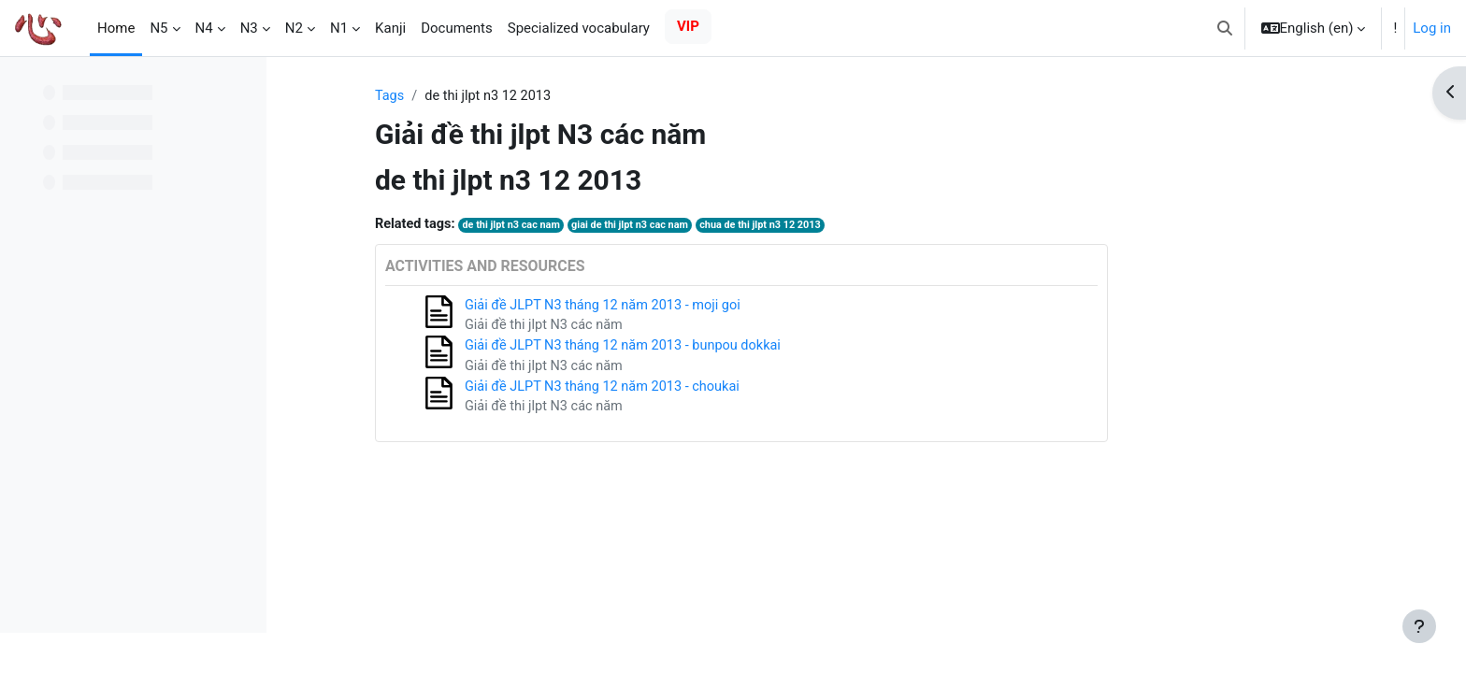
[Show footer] (1419, 626)
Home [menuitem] (116, 28)
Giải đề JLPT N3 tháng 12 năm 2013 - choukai (717, 390)
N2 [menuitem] (294, 28)
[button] (1225, 28)
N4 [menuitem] (204, 28)
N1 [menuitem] (339, 28)
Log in (1432, 28)
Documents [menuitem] (457, 28)
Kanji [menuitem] (390, 28)
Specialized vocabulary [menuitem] (579, 28)
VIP (688, 26)
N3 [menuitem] (249, 28)
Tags (500, 96)
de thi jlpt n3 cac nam (625, 227)
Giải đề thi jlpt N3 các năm (657, 328)
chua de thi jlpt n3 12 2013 (883, 227)
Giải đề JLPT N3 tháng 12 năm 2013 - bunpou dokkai (738, 348)
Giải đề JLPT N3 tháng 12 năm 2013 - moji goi (717, 306)
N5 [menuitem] (158, 28)
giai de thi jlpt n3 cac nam (748, 227)
